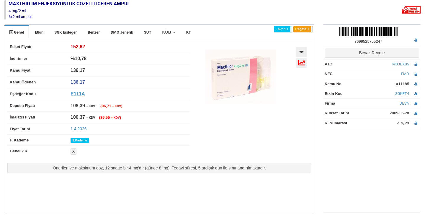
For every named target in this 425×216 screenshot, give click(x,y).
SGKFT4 (402, 93)
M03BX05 (400, 64)
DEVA (404, 103)
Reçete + (302, 29)
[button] (168, 32)
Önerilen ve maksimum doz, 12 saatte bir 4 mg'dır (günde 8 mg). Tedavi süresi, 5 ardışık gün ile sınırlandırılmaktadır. (159, 168)
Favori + (282, 29)
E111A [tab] (78, 93)
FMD (405, 74)
